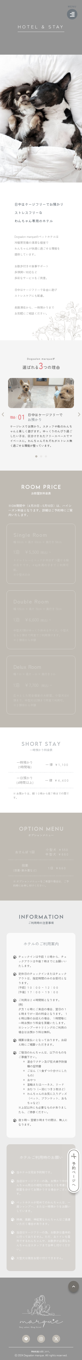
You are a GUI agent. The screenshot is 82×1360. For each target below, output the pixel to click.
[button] (3, 414)
